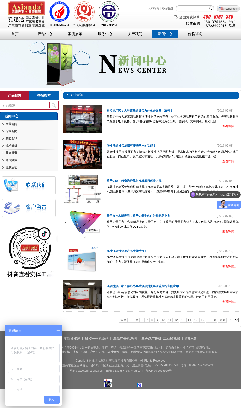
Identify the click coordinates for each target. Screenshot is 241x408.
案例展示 (75, 34)
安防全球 (11, 138)
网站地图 (167, 8)
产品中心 (45, 34)
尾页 (222, 320)
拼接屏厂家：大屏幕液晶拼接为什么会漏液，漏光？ (140, 110)
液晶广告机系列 (125, 338)
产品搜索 (14, 95)
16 (202, 320)
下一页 (211, 320)
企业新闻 (11, 124)
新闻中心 (165, 34)
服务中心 (105, 34)
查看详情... (229, 126)
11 (169, 320)
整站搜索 (44, 95)
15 (195, 320)
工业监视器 (171, 338)
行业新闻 (11, 131)
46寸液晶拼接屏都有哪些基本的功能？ (131, 145)
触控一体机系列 (96, 338)
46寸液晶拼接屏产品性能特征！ (127, 251)
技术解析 (11, 145)
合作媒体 (11, 160)
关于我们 (135, 34)
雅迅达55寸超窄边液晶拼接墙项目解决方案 (134, 180)
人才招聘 (153, 8)
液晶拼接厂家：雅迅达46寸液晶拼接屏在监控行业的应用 (143, 286)
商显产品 (190, 338)
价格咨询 (195, 34)
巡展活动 (11, 167)
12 (176, 320)
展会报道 (11, 153)
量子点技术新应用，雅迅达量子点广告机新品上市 (138, 216)
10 (162, 320)
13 (182, 320)
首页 (15, 34)
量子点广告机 (151, 338)
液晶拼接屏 (71, 338)
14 (189, 320)
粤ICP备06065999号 (158, 370)
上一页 (134, 320)
